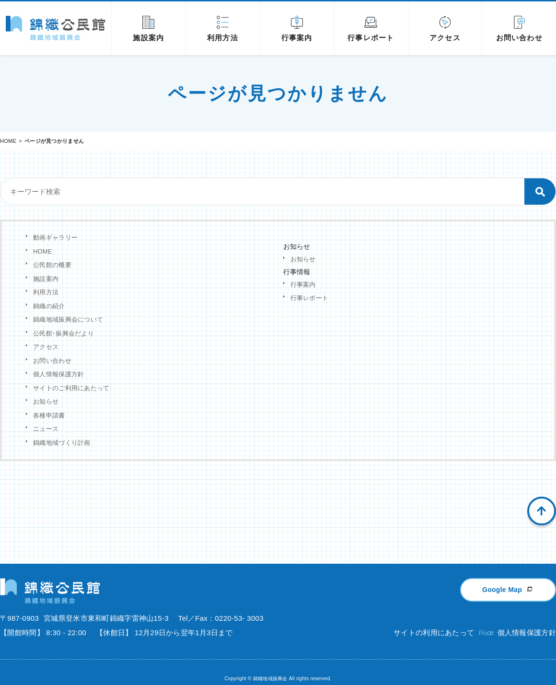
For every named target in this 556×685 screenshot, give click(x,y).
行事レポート (309, 298)
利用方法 (45, 292)
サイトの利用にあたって (434, 621)
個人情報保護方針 (58, 374)
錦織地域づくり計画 (62, 442)
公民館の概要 (52, 264)
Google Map (502, 578)
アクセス (45, 346)
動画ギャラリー (55, 237)
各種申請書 (49, 415)
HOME (8, 141)
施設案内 (45, 278)
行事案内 (303, 284)
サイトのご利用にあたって (71, 388)
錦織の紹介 (49, 306)
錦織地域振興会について (68, 319)
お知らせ (45, 401)
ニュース (45, 428)
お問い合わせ (52, 360)
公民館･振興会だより (63, 333)
